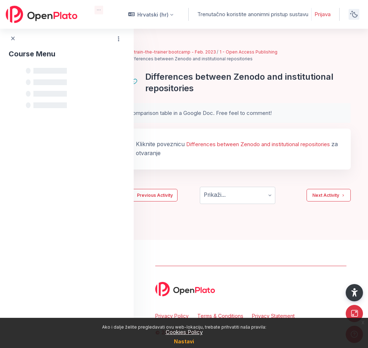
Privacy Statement (273, 316)
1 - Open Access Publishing (275, 52)
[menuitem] (99, 10)
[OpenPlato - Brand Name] (41, 14)
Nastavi (184, 341)
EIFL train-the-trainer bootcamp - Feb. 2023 (197, 52)
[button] (151, 14)
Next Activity (328, 195)
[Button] (354, 313)
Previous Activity (177, 195)
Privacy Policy (172, 316)
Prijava (322, 14)
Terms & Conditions (220, 316)
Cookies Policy (184, 332)
